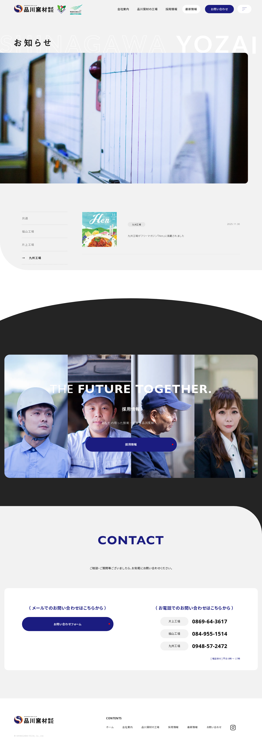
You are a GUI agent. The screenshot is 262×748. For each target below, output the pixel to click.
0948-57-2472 (209, 659)
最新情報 (191, 9)
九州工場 (136, 224)
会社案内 (123, 9)
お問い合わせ (219, 9)
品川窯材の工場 (147, 9)
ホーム (109, 727)
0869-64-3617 (209, 634)
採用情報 (171, 9)
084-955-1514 (209, 647)
